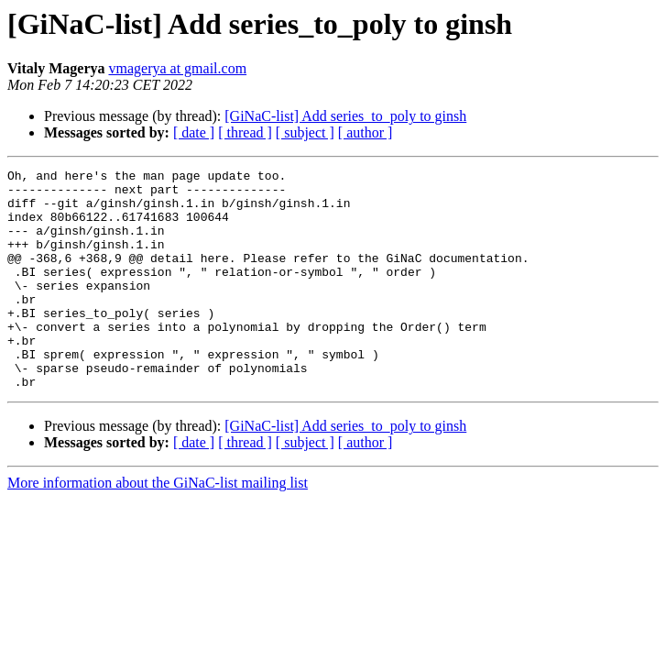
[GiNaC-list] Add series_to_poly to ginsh (345, 116)
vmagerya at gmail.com (177, 68)
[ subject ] (305, 132)
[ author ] (365, 132)
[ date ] (193, 132)
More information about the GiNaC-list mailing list (157, 526)
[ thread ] (245, 132)
